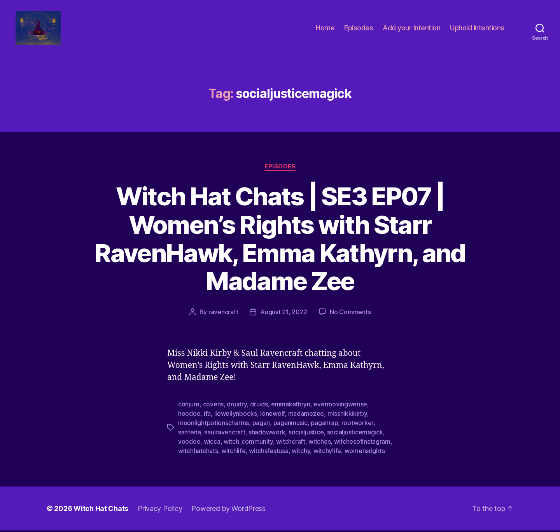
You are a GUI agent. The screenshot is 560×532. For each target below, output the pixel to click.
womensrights (365, 452)
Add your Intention (411, 28)
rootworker (357, 424)
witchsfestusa (269, 452)
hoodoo (189, 415)
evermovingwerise (340, 406)
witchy (301, 452)
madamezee (306, 415)
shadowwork (266, 434)
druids (259, 406)
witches (319, 443)
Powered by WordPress (228, 510)
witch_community (248, 443)
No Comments (350, 313)
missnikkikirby (347, 415)
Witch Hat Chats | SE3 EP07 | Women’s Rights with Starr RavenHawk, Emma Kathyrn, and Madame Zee (280, 240)
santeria (189, 434)
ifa (207, 415)
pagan (261, 424)
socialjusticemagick (355, 434)
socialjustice (306, 434)
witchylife (327, 452)
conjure (189, 406)
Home (325, 28)
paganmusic (290, 424)
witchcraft (290, 443)
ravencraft (223, 313)
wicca (212, 443)
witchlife (233, 452)
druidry (237, 406)
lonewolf (272, 415)
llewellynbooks (235, 415)
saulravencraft (224, 434)
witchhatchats (198, 452)
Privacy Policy (160, 510)
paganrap (324, 424)
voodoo (189, 443)
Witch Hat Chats (101, 510)
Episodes (358, 28)
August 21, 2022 (283, 313)
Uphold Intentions (477, 28)
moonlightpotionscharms (213, 424)
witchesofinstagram (362, 443)
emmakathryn (290, 406)
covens (213, 406)
